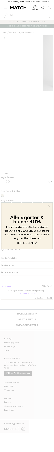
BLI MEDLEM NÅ (27, 242)
